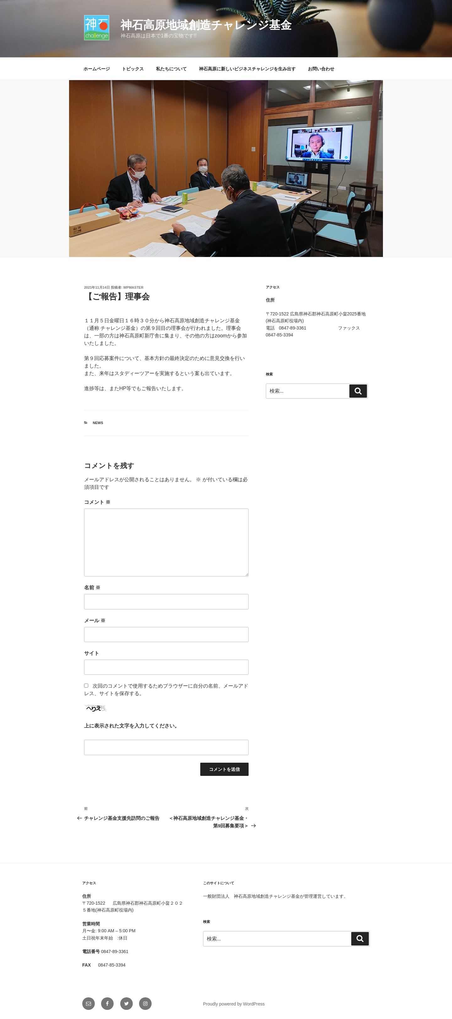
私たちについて (171, 68)
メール (94, 620)
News (98, 423)
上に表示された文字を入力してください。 (132, 725)
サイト (91, 653)
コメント (97, 502)
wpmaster (133, 287)
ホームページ (96, 68)
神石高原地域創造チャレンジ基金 (206, 25)
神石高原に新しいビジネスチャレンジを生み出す (247, 68)
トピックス (133, 68)
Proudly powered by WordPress (234, 1003)
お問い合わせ (321, 68)
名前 (92, 587)
